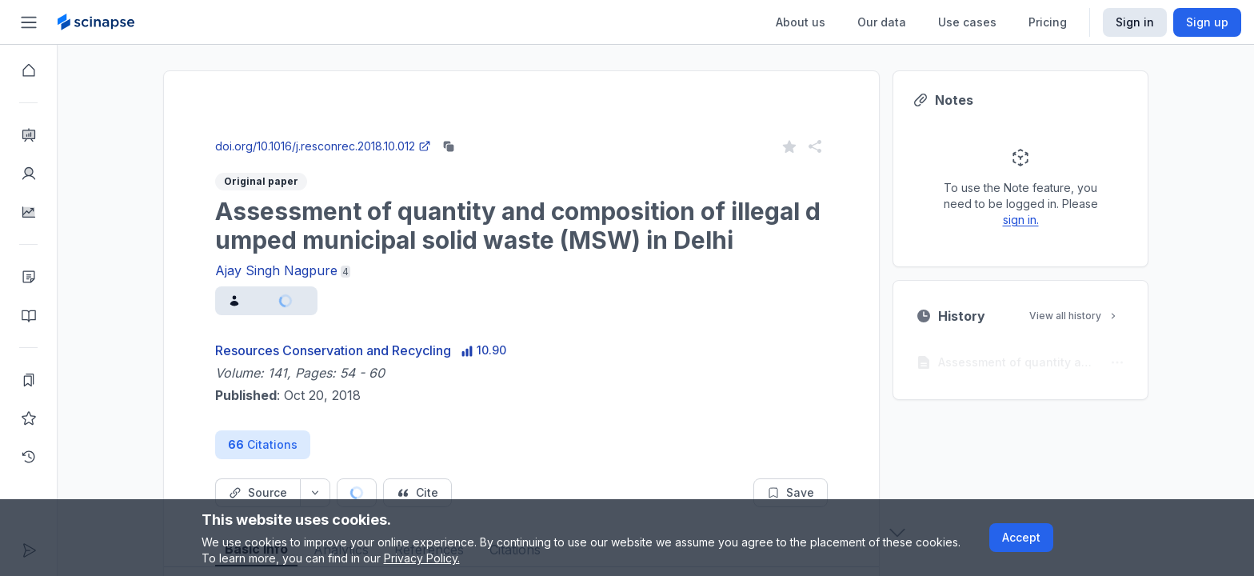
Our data (881, 22)
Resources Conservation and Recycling (333, 350)
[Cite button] (417, 492)
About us (800, 22)
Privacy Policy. (422, 558)
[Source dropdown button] (315, 492)
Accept (1021, 537)
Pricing (1047, 22)
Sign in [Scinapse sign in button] (1135, 22)
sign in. (1021, 219)
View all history (1074, 316)
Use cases (967, 22)
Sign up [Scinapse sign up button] (1207, 22)
